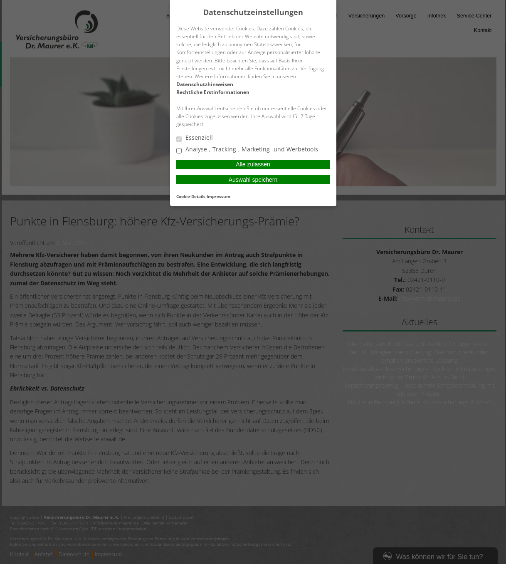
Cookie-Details (190, 196)
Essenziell (194, 138)
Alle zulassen (253, 164)
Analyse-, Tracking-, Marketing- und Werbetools (247, 149)
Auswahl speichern (253, 179)
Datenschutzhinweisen (204, 84)
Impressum (218, 196)
